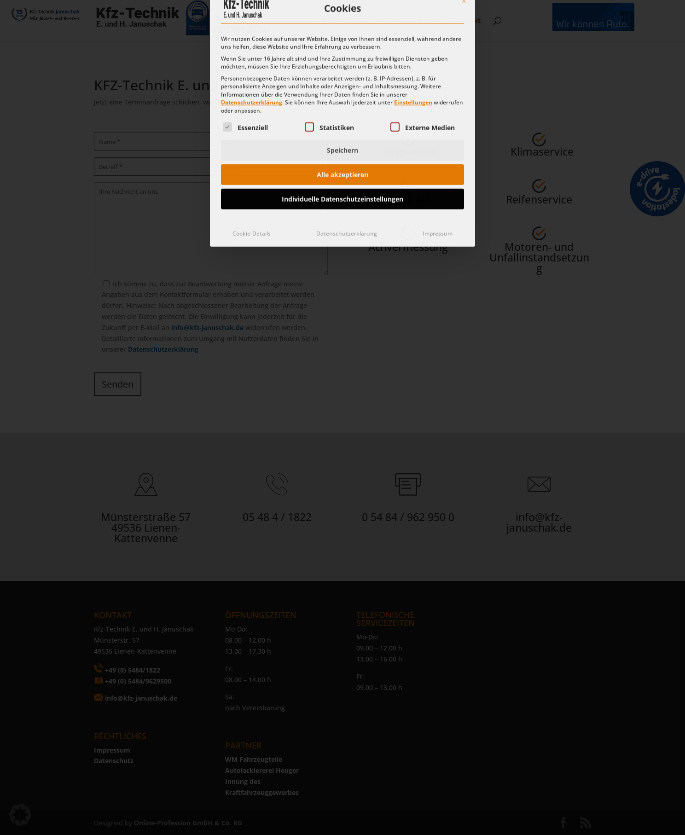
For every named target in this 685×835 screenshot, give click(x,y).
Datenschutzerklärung (251, 18)
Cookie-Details (251, 149)
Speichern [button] (342, 66)
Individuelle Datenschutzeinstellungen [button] (342, 114)
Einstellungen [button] (413, 18)
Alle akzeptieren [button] (342, 90)
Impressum (438, 149)
